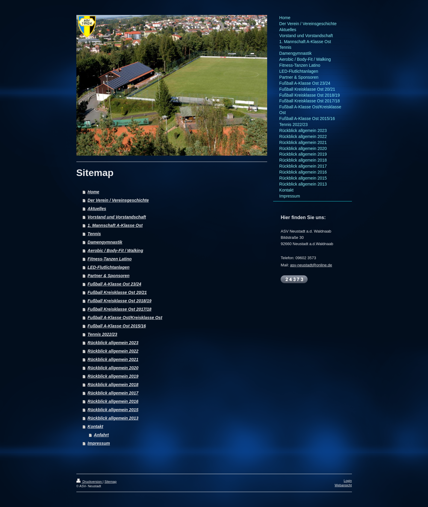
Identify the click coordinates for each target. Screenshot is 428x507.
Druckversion (89, 481)
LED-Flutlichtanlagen (108, 267)
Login (348, 480)
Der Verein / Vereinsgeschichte (118, 200)
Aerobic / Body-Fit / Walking (115, 250)
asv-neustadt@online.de (311, 265)
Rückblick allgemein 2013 (112, 418)
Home (93, 191)
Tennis (94, 233)
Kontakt (95, 426)
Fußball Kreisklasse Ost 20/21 (117, 292)
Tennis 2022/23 (102, 334)
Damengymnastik (104, 242)
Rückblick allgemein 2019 (112, 376)
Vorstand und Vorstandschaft (116, 217)
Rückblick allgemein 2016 (112, 401)
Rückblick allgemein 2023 (112, 342)
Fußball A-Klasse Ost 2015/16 (116, 326)
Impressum (98, 443)
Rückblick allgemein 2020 (112, 367)
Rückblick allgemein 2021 (112, 359)
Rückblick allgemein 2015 (112, 409)
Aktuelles (96, 208)
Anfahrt (101, 434)
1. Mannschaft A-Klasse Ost (115, 225)
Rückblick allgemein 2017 (112, 393)
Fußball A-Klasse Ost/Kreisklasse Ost (124, 317)
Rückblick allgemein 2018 (112, 384)
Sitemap (111, 481)
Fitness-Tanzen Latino (109, 258)
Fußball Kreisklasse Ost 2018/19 (119, 300)
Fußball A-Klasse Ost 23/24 (114, 284)
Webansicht (343, 485)
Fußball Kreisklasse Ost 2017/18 (119, 309)
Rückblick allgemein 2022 (112, 351)
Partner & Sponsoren (108, 275)
